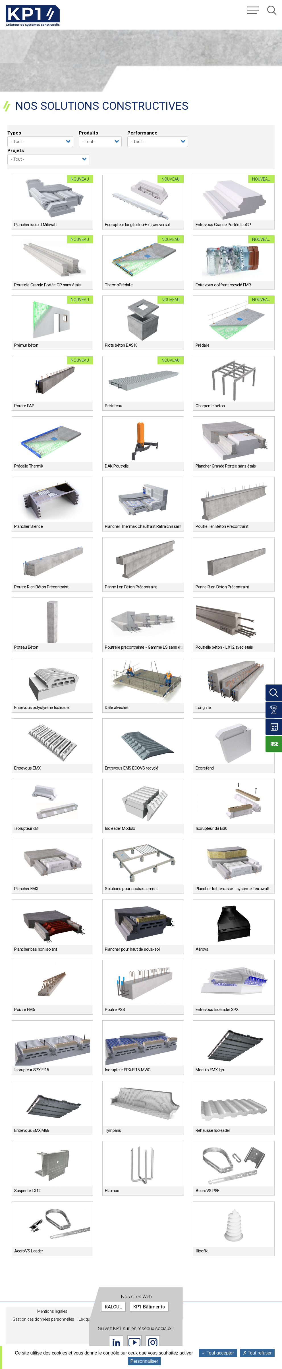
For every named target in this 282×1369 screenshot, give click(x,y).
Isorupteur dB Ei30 (211, 828)
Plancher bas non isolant (35, 949)
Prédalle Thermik (28, 466)
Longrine (203, 707)
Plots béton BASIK (121, 345)
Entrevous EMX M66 (31, 1130)
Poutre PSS (115, 1009)
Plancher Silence (28, 526)
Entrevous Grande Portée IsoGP (223, 224)
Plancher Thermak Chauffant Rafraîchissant (143, 526)
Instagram (153, 1342)
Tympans (113, 1130)
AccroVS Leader (28, 1251)
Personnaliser (144, 1361)
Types (14, 133)
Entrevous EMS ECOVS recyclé (131, 768)
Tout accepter (218, 1353)
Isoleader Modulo (120, 828)
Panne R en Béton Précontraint (222, 587)
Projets (15, 150)
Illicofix (202, 1251)
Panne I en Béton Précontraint (131, 587)
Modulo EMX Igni (210, 1069)
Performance (142, 133)
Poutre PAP (24, 405)
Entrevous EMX (27, 768)
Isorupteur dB (26, 828)
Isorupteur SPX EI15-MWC (128, 1069)
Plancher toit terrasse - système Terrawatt (232, 888)
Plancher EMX (26, 888)
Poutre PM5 (24, 1009)
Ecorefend (205, 768)
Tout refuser (257, 1353)
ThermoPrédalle (118, 285)
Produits (88, 133)
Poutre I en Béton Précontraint (222, 526)
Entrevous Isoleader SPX (217, 1009)
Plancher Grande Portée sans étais (226, 466)
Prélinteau (113, 405)
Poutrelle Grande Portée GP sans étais (47, 285)
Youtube (134, 1342)
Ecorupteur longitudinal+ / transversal (137, 224)
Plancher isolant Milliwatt (35, 224)
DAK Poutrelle (117, 466)
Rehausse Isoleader (213, 1130)
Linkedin (116, 1342)
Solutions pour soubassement (131, 888)
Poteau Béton (26, 647)
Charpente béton (210, 405)
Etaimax (112, 1190)
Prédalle (202, 345)
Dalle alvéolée (116, 707)
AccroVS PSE (207, 1190)
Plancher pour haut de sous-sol (132, 949)
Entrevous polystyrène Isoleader (42, 707)
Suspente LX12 (27, 1190)
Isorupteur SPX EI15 (31, 1069)
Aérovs (202, 949)
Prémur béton (26, 345)
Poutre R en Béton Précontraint (41, 587)
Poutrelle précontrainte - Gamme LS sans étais (145, 647)
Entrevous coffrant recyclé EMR (223, 285)
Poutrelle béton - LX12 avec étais (224, 647)
